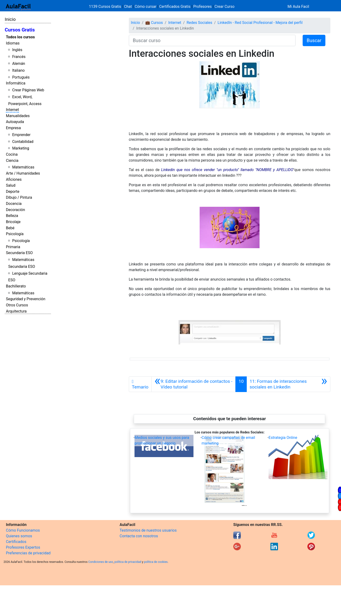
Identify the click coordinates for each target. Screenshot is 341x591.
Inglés (17, 50)
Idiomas (12, 43)
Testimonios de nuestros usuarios (148, 530)
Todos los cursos (20, 37)
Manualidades (18, 116)
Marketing (20, 148)
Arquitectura (16, 311)
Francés (18, 56)
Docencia (14, 203)
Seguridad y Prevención (25, 299)
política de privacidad (127, 562)
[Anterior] (193, 384)
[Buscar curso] (212, 40)
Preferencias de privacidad (28, 553)
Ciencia (12, 160)
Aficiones (14, 179)
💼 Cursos (154, 22)
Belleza (12, 215)
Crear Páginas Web (28, 90)
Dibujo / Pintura (19, 197)
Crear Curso (224, 6)
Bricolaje (13, 222)
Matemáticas (23, 167)
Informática (15, 83)
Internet (12, 109)
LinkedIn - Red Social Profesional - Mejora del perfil (260, 22)
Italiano (18, 70)
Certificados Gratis (174, 6)
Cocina (12, 154)
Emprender (21, 134)
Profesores (202, 6)
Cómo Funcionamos (23, 530)
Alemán (18, 63)
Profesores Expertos (23, 547)
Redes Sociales (199, 22)
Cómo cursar (146, 6)
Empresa (13, 128)
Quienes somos (19, 536)
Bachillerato (16, 286)
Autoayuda (15, 121)
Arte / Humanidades (23, 173)
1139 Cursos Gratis (105, 6)
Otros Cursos (17, 305)
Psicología (14, 234)
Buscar (314, 40)
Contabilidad (22, 141)
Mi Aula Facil (298, 6)
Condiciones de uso (100, 562)
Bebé (10, 228)
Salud (10, 185)
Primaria (13, 247)
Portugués (21, 77)
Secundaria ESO (19, 253)
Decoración (15, 209)
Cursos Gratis (20, 30)
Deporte (12, 191)
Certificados (16, 541)
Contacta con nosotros (139, 536)
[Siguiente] (288, 384)
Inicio (10, 19)
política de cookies (156, 562)
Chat (128, 6)
